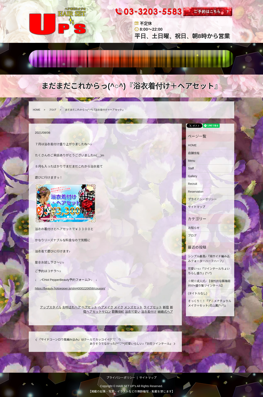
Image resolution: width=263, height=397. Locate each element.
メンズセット (133, 307)
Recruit (192, 183)
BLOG (200, 59)
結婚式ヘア (165, 311)
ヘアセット (89, 307)
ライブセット (152, 307)
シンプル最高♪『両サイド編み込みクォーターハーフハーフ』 (209, 258)
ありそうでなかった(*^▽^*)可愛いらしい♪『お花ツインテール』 (131, 343)
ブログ (52, 109)
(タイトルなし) (197, 293)
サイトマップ (196, 206)
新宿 (166, 307)
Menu (191, 160)
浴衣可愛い (132, 311)
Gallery (192, 176)
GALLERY (150, 59)
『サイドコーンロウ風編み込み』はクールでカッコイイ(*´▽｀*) (79, 339)
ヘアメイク (105, 307)
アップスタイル (50, 307)
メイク (118, 307)
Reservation (195, 191)
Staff (191, 168)
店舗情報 (85, 59)
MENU (106, 59)
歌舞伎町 (118, 311)
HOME (63, 59)
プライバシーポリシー (202, 199)
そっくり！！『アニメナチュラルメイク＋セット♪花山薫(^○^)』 (209, 303)
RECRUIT (177, 59)
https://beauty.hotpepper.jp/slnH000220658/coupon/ (70, 288)
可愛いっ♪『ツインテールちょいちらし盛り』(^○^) (209, 271)
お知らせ (194, 228)
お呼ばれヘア (71, 307)
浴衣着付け (149, 311)
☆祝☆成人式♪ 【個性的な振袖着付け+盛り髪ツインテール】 (209, 283)
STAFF (127, 59)
